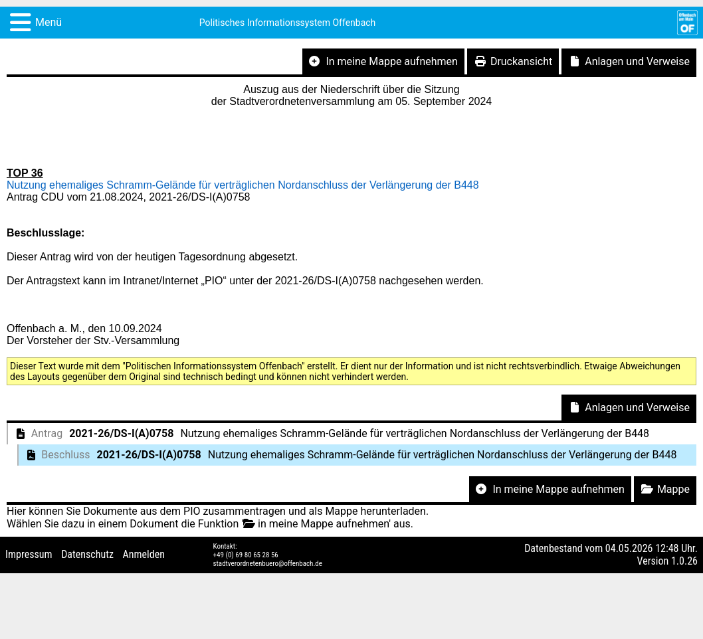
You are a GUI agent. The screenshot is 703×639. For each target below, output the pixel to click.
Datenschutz (87, 554)
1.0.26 (684, 561)
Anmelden (144, 554)
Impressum (28, 554)
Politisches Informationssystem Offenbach (287, 22)
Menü (48, 22)
